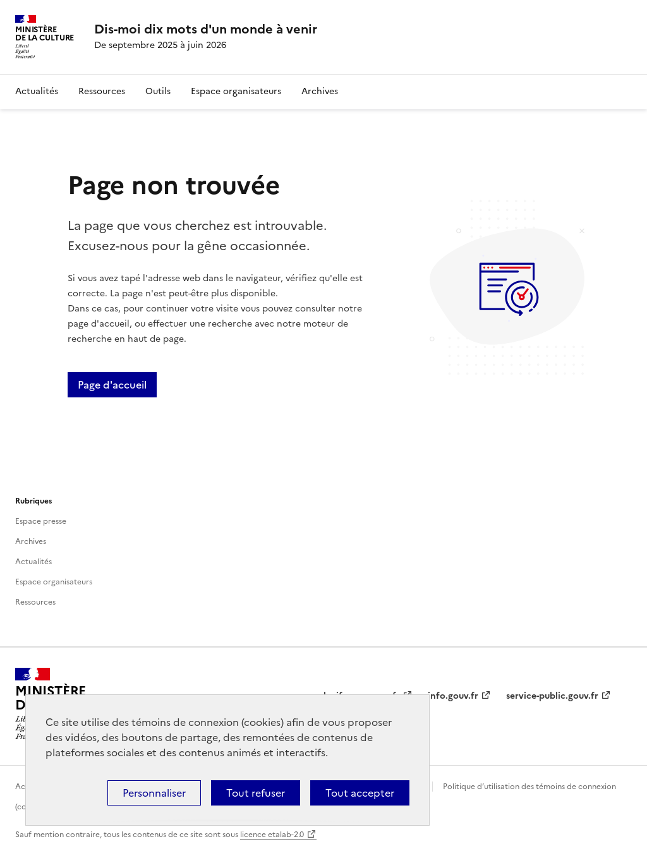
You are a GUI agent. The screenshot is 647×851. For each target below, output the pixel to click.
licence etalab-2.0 (272, 834)
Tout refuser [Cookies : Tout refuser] (255, 792)
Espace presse (40, 521)
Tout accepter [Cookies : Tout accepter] (359, 792)
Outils (158, 91)
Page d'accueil (112, 384)
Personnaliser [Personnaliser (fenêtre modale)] (154, 792)
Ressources (101, 91)
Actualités (36, 91)
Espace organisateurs (236, 91)
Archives (319, 91)
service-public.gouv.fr (552, 696)
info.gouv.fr (453, 696)
